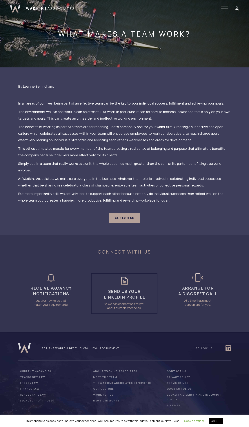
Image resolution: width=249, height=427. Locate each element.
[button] (225, 8)
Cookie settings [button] (194, 421)
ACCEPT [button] (216, 421)
